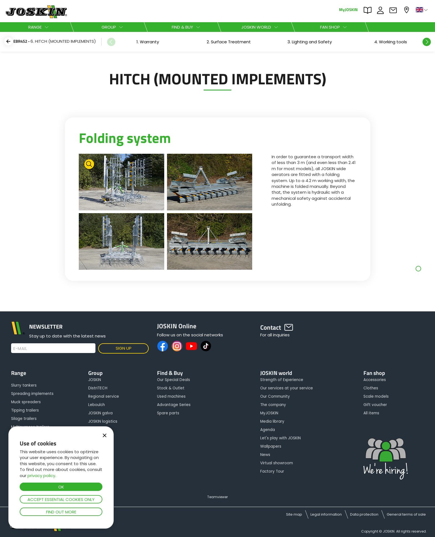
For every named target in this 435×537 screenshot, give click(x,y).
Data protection (364, 514)
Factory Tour (272, 471)
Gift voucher (375, 404)
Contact (394, 10)
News (265, 454)
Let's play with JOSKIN (280, 438)
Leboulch (96, 404)
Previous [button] (111, 42)
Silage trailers (24, 418)
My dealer (407, 10)
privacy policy (41, 475)
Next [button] (427, 42)
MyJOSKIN (348, 9)
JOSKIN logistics (102, 421)
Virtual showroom (276, 463)
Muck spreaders (26, 402)
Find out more (61, 512)
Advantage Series (174, 404)
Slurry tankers (24, 385)
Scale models (376, 396)
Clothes (370, 388)
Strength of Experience (281, 379)
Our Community (275, 396)
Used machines (171, 396)
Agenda (267, 429)
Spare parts (168, 413)
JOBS (382, 10)
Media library (272, 421)
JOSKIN (94, 379)
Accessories (374, 379)
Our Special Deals (173, 379)
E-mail (20, 348)
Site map (294, 514)
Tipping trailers (25, 410)
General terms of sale (406, 514)
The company (273, 404)
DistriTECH (97, 388)
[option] (148, 42)
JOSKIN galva (100, 413)
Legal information (326, 514)
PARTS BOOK (369, 10)
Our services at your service (286, 388)
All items (371, 413)
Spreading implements (32, 393)
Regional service (103, 396)
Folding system (125, 137)
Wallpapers (270, 446)
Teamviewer (217, 497)
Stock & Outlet (170, 388)
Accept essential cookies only (61, 499)
